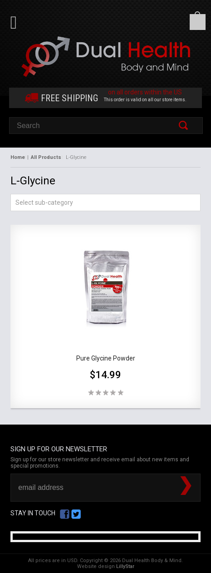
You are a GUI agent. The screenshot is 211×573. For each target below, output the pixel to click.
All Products (46, 157)
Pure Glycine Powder (105, 358)
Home (17, 157)
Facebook (64, 514)
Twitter (76, 514)
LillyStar (125, 566)
